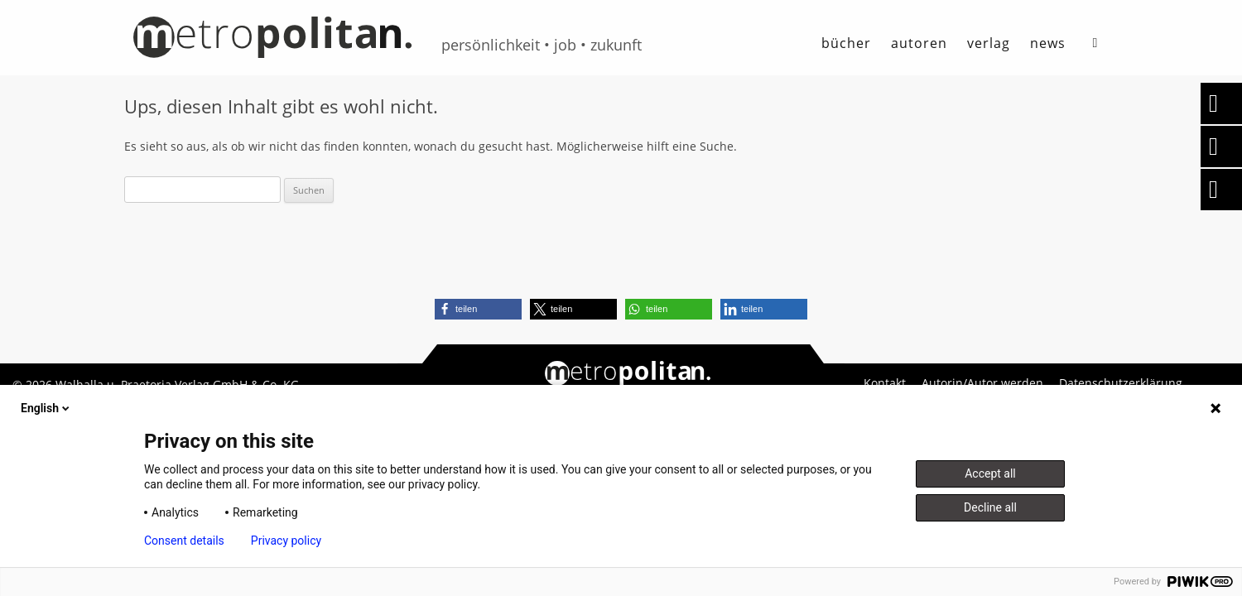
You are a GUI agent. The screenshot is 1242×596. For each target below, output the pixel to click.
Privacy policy (286, 540)
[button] (478, 309)
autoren (919, 43)
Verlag (988, 43)
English (46, 408)
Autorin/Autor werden (982, 383)
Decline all (990, 507)
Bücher (846, 43)
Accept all (990, 473)
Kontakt (885, 383)
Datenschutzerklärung (1120, 383)
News (1048, 43)
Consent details (184, 540)
